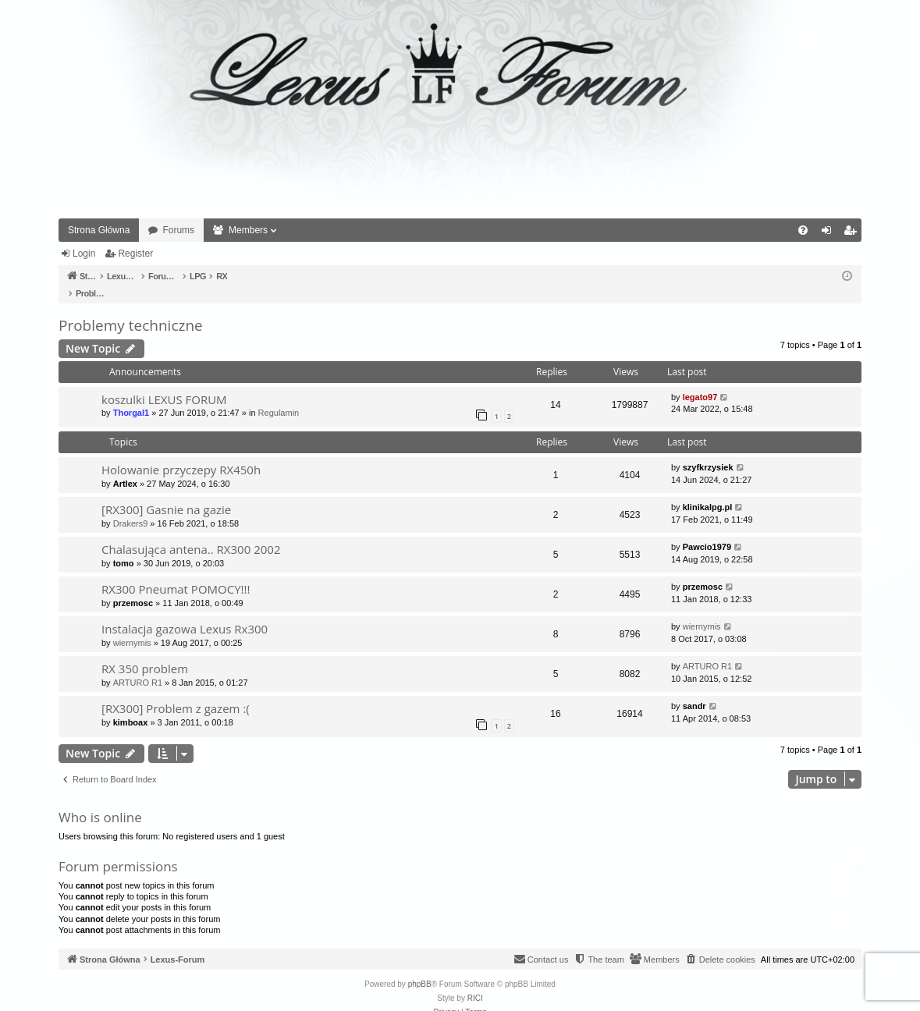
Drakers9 (130, 507)
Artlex (125, 467)
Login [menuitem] (830, 233)
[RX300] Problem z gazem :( (175, 692)
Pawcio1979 (707, 530)
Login (84, 253)
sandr (694, 689)
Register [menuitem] (853, 233)
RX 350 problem (144, 652)
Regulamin (279, 396)
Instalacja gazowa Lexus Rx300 (184, 612)
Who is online (100, 801)
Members (248, 230)
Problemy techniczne (131, 309)
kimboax (130, 706)
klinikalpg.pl (708, 490)
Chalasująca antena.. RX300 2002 (190, 533)
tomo (123, 547)
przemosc (133, 586)
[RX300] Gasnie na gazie (166, 493)
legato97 (700, 380)
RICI (475, 981)
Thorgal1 (131, 396)
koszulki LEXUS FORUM (164, 383)
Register (135, 253)
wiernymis (132, 626)
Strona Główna (99, 230)
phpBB (420, 967)
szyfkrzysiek (708, 451)
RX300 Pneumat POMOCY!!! (175, 572)
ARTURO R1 (137, 666)
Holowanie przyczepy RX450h (181, 453)
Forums (178, 230)
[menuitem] (803, 230)
